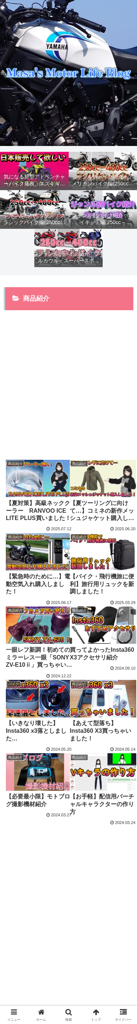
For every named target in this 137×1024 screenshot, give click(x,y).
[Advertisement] (68, 380)
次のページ (68, 850)
